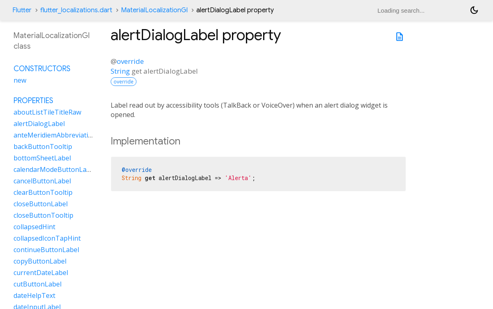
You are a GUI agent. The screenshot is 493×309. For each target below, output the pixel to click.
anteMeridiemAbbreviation (55, 135)
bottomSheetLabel (42, 157)
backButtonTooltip (43, 146)
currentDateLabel (41, 272)
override (130, 61)
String (120, 71)
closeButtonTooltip (43, 215)
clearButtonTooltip (43, 192)
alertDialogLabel (39, 123)
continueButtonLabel (46, 249)
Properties (33, 100)
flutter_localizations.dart (76, 10)
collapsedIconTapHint (47, 238)
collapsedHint (34, 226)
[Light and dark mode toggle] (474, 10)
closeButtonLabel (41, 203)
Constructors (42, 68)
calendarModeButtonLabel (55, 169)
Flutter (22, 10)
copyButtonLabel (40, 261)
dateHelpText (34, 295)
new (20, 80)
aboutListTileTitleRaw (47, 112)
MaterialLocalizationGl (154, 10)
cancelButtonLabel (42, 180)
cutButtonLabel (37, 284)
